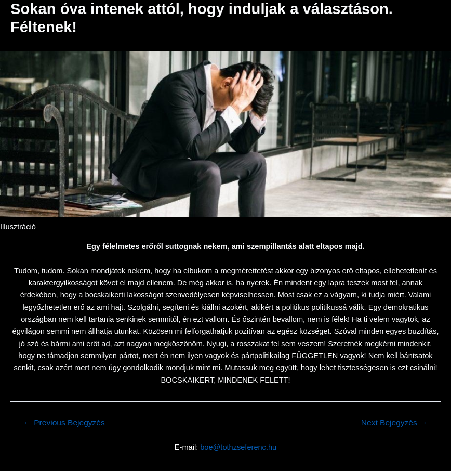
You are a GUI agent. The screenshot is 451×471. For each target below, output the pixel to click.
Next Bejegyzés (394, 422)
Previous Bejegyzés (63, 422)
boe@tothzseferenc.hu (238, 447)
